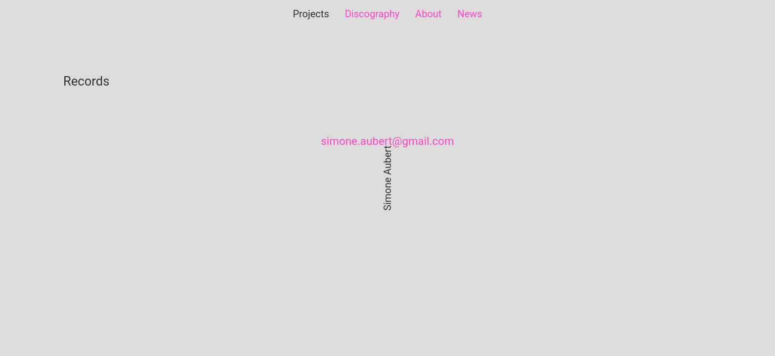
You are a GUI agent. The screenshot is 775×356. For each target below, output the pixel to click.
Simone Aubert (387, 178)
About (428, 14)
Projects (311, 14)
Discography (372, 14)
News (469, 14)
